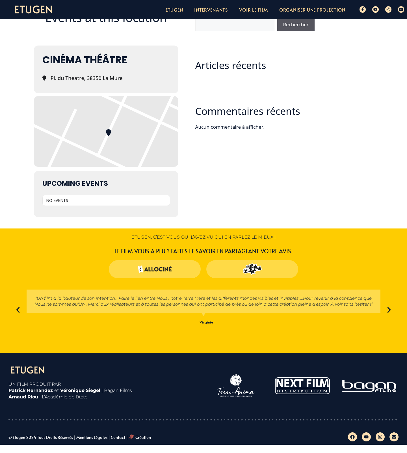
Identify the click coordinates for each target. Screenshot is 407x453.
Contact (118, 437)
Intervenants (211, 10)
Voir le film (253, 10)
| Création (138, 437)
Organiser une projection (312, 10)
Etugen (174, 10)
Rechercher (296, 24)
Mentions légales (91, 437)
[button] (18, 310)
